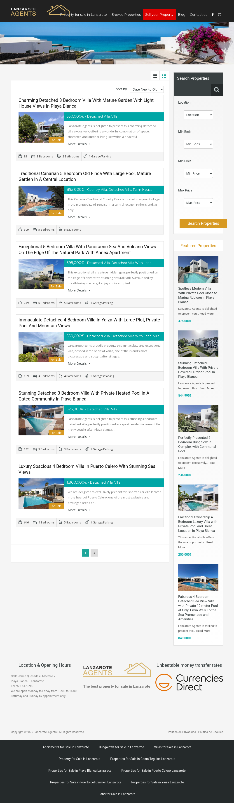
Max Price (185, 190)
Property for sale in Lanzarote (83, 15)
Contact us (198, 15)
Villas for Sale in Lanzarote (172, 747)
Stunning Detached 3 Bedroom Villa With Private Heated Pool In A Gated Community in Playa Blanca (84, 396)
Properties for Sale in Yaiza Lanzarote (157, 782)
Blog (181, 15)
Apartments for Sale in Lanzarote (66, 747)
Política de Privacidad (182, 732)
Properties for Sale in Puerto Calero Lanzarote (153, 770)
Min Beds (184, 132)
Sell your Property (159, 15)
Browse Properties (126, 15)
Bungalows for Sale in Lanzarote (121, 747)
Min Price (185, 161)
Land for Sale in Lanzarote (117, 794)
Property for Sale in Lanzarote (79, 759)
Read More (206, 313)
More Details (79, 144)
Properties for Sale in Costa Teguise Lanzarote (142, 759)
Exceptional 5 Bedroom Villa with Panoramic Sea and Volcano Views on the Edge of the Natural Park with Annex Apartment (87, 249)
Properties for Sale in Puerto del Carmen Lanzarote (85, 782)
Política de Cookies (210, 732)
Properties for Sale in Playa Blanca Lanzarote (79, 770)
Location (184, 102)
